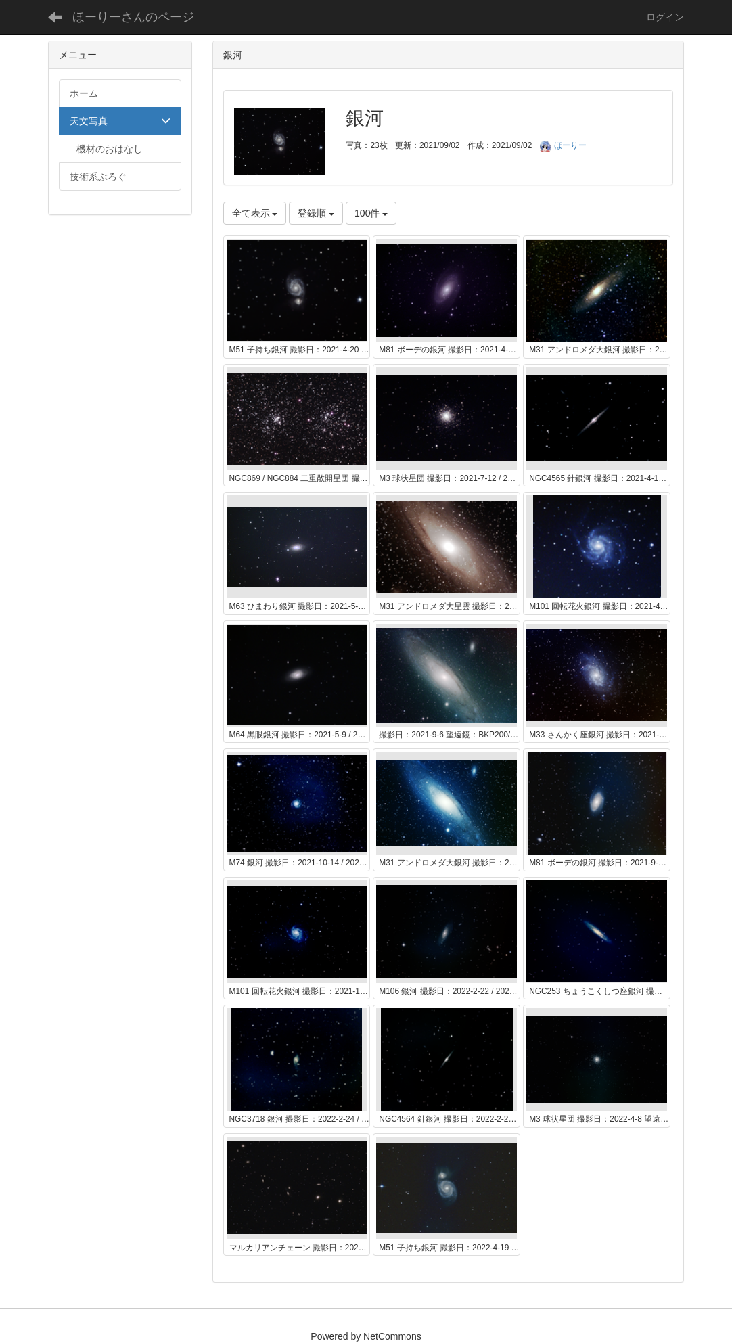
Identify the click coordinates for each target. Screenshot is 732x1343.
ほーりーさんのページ (133, 17)
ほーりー (563, 145)
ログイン (665, 17)
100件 (371, 213)
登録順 (316, 213)
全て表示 (255, 213)
